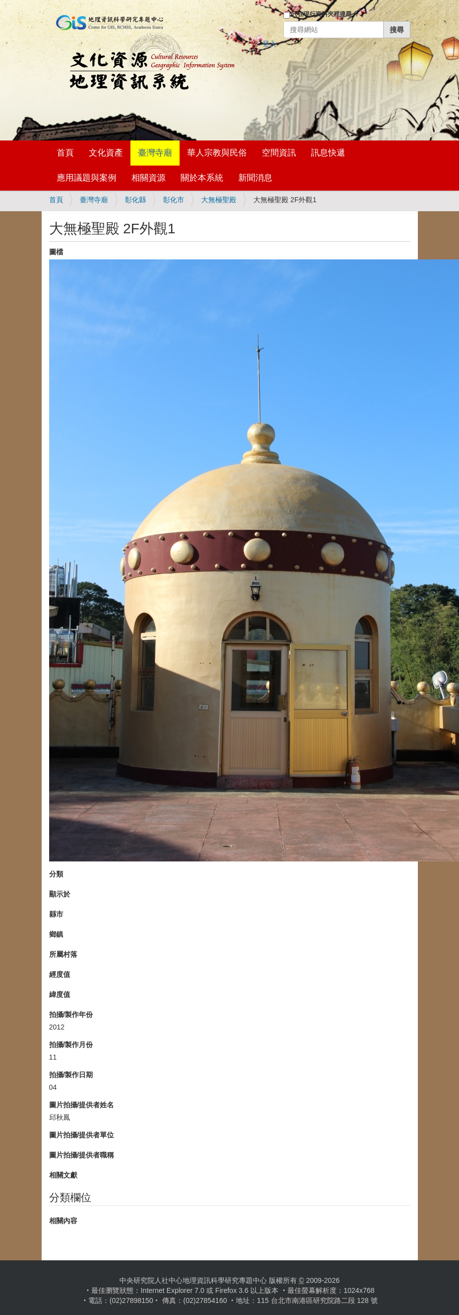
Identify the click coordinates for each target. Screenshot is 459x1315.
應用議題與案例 (86, 178)
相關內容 (63, 1221)
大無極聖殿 (218, 200)
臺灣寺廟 (155, 153)
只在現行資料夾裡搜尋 (321, 14)
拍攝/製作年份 (71, 1014)
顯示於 (59, 894)
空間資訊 (279, 153)
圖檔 (56, 252)
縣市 (56, 914)
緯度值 (59, 994)
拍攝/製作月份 (71, 1045)
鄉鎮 (56, 934)
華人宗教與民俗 (217, 153)
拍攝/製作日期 (71, 1075)
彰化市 (173, 200)
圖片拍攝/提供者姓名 (81, 1105)
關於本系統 (202, 178)
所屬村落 (63, 954)
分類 (56, 874)
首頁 (65, 153)
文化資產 (106, 153)
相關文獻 (63, 1175)
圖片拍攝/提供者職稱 (81, 1155)
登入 (269, 44)
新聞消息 (255, 178)
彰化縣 (135, 200)
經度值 (59, 974)
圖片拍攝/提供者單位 (81, 1135)
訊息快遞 (328, 153)
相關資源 (148, 178)
